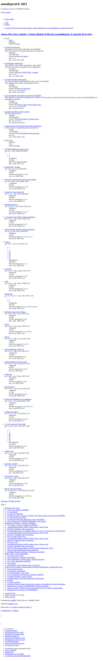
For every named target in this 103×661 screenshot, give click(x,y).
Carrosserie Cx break (11, 476)
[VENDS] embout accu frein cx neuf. (17, 149)
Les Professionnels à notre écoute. (16, 79)
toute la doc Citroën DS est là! (14, 643)
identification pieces (11, 204)
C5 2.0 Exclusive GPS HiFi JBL (15, 424)
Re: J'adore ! (24, 56)
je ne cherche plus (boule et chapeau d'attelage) (20, 217)
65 (9, 437)
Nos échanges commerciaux (14, 63)
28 (9, 253)
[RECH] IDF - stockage (12, 167)
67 (9, 440)
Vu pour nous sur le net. (12, 47)
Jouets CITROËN (10, 650)
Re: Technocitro (25, 88)
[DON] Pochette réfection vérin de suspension (20, 229)
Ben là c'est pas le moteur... (13, 489)
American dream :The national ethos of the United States (23, 126)
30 (9, 256)
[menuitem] (7, 23)
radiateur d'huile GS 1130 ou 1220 (16, 362)
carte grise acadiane (11, 464)
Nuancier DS (9, 652)
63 (9, 433)
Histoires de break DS (12, 636)
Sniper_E (29, 607)
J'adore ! (7, 242)
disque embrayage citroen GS (14, 349)
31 (9, 258)
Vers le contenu (6, 12)
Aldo (6, 281)
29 (9, 255)
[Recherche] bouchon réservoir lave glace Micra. (20, 179)
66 (9, 439)
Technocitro (8, 294)
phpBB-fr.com (13, 604)
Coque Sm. (8, 374)
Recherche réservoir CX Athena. (15, 312)
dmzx (15, 607)
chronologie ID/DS (11, 630)
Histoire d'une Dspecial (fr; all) (15, 638)
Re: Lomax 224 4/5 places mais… (31, 105)
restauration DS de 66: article (14, 632)
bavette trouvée (10, 387)
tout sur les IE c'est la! (12, 645)
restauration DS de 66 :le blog (14, 634)
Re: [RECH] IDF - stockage (29, 72)
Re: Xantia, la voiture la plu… (30, 119)
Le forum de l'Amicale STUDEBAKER (17, 656)
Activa (7, 324)
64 (9, 435)
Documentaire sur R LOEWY (14, 654)
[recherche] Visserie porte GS (14, 192)
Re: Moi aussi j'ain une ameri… (30, 133)
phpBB (13, 600)
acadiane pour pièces (11, 412)
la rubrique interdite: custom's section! (17, 112)
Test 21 (7, 337)
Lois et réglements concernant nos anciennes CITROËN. (23, 95)
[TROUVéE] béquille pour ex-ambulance (18, 399)
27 (9, 251)
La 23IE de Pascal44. (12, 641)
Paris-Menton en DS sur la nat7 (15, 640)
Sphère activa (9, 451)
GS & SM (8, 269)
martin (21, 607)
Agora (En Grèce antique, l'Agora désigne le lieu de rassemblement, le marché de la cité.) (46, 34)
